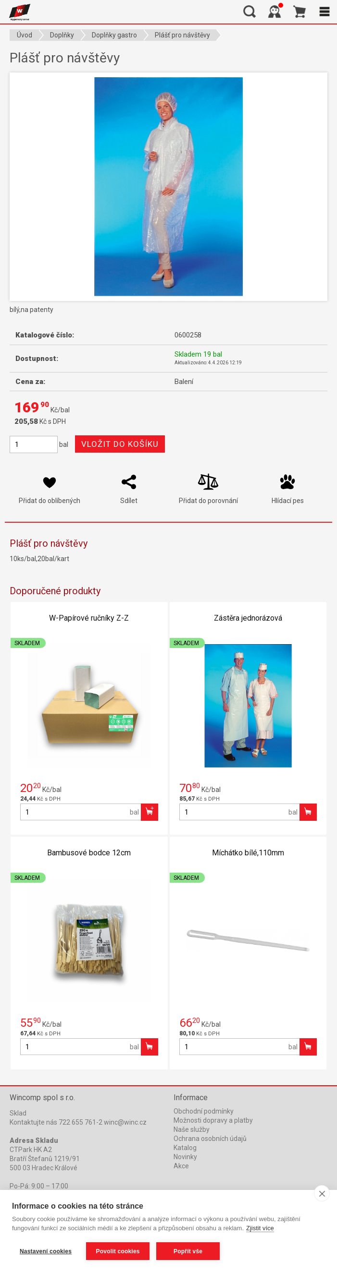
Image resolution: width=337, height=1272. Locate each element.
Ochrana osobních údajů (210, 1138)
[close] (322, 1193)
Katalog (185, 1148)
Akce (181, 1166)
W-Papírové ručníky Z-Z (89, 618)
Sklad (18, 1113)
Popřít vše (188, 1251)
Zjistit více (260, 1228)
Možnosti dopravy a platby (213, 1120)
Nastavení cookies (46, 1251)
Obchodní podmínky (204, 1111)
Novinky (185, 1157)
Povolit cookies (118, 1251)
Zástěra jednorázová (248, 618)
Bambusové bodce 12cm (89, 852)
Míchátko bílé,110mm (248, 852)
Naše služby (192, 1129)
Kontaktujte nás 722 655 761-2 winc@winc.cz (78, 1122)
